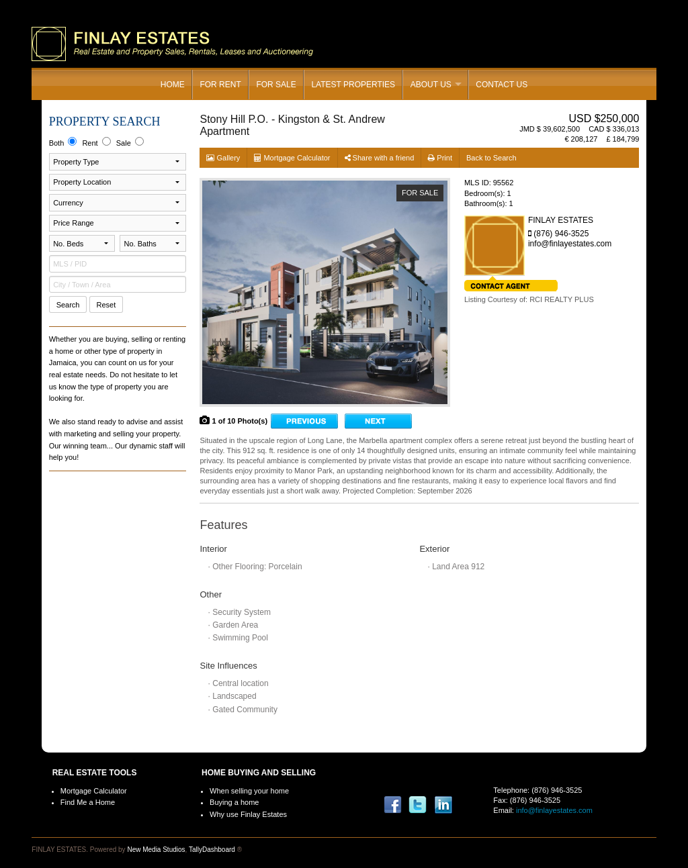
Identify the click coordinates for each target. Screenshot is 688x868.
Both (63, 142)
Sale (130, 142)
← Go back (304, 421)
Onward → (378, 421)
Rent (96, 142)
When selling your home (249, 791)
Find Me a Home (87, 802)
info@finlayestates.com (554, 810)
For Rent (220, 84)
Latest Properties (353, 84)
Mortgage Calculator (93, 791)
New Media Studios (156, 849)
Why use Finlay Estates (248, 814)
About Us (431, 84)
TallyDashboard (212, 849)
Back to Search (491, 158)
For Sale (276, 84)
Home (173, 84)
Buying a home (234, 802)
